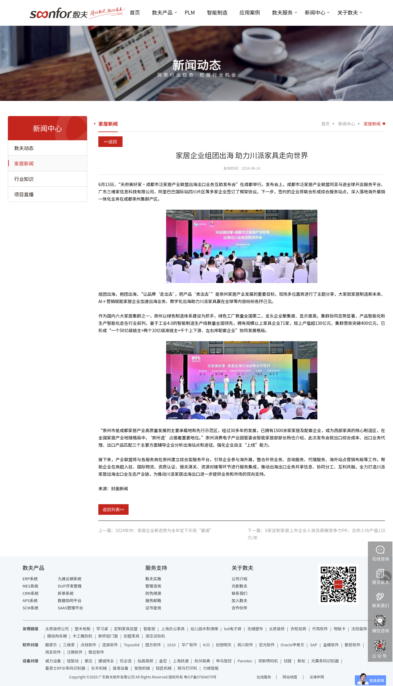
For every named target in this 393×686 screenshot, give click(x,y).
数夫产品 (162, 12)
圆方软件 (153, 645)
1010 (171, 645)
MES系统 (30, 586)
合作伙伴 (239, 608)
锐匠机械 (164, 668)
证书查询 (153, 608)
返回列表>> (113, 509)
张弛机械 (142, 668)
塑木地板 (82, 628)
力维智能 (211, 668)
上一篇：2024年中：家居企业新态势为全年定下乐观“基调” (156, 530)
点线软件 (88, 645)
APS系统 (30, 600)
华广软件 (189, 645)
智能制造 (217, 12)
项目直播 (24, 194)
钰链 (288, 661)
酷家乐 (51, 645)
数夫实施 (153, 578)
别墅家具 (131, 636)
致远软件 (96, 652)
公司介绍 (239, 578)
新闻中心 (315, 12)
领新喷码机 (268, 661)
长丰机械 (99, 668)
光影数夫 (239, 586)
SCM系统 (31, 608)
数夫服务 (282, 12)
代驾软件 (320, 628)
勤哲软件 (352, 645)
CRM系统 (31, 593)
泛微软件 (75, 652)
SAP (313, 645)
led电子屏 (232, 628)
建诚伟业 (106, 661)
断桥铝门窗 (108, 636)
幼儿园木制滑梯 (204, 628)
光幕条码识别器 (325, 661)
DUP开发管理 (70, 586)
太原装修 (277, 628)
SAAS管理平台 (70, 608)
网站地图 (290, 676)
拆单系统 (66, 593)
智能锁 (149, 628)
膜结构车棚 (57, 636)
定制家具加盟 (126, 628)
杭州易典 (202, 661)
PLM (190, 12)
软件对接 (30, 645)
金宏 (163, 661)
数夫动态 (24, 148)
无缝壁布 (255, 628)
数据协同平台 (69, 600)
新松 (301, 661)
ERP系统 (30, 578)
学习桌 (102, 628)
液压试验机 (155, 636)
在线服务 (264, 676)
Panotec (244, 661)
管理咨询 (153, 586)
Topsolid (131, 645)
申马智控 (224, 661)
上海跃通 (180, 661)
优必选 (126, 661)
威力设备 (53, 661)
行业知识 (24, 178)
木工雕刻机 (82, 636)
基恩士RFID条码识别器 (65, 668)
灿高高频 (145, 661)
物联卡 (340, 628)
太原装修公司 (57, 628)
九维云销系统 (69, 578)
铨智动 (73, 661)
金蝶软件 (331, 645)
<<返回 (110, 141)
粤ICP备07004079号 (200, 676)
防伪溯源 (153, 593)
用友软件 (53, 652)
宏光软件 (267, 645)
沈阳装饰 (359, 628)
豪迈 (88, 661)
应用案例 (250, 12)
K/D (206, 645)
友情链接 (30, 628)
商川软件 (245, 645)
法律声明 (316, 676)
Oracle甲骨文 (292, 645)
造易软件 (110, 645)
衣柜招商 (298, 628)
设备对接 (30, 661)
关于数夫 (347, 12)
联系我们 (239, 593)
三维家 (69, 645)
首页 (135, 12)
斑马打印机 (187, 668)
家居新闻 (24, 163)
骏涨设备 (120, 668)
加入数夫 (239, 600)
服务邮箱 (153, 600)
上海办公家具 (173, 628)
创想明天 (223, 645)
